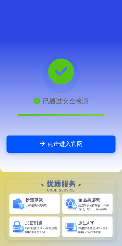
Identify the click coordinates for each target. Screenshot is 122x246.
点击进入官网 (61, 143)
